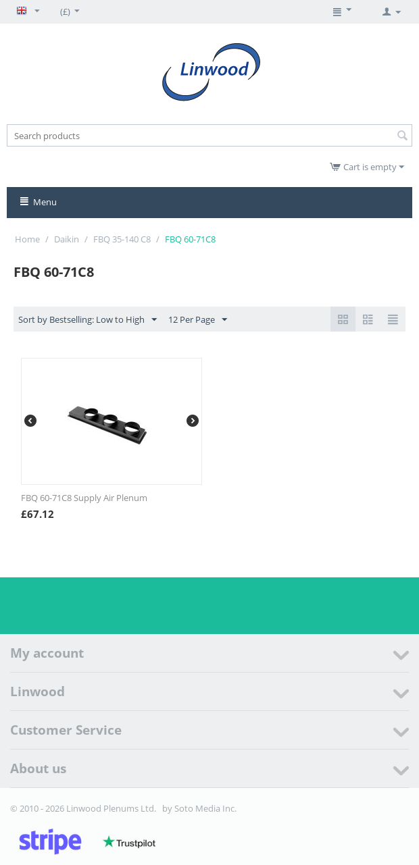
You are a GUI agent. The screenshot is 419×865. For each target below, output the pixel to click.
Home (27, 239)
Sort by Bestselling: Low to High (87, 320)
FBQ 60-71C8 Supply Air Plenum (84, 498)
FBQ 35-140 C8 (122, 239)
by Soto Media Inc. (199, 808)
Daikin (66, 239)
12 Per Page (197, 320)
